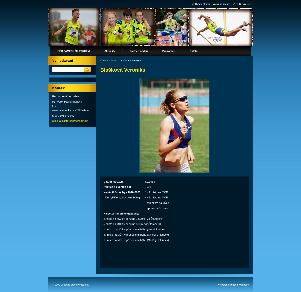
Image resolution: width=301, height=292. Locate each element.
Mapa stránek (223, 4)
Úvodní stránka (108, 60)
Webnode (244, 284)
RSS (238, 4)
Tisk (248, 4)
